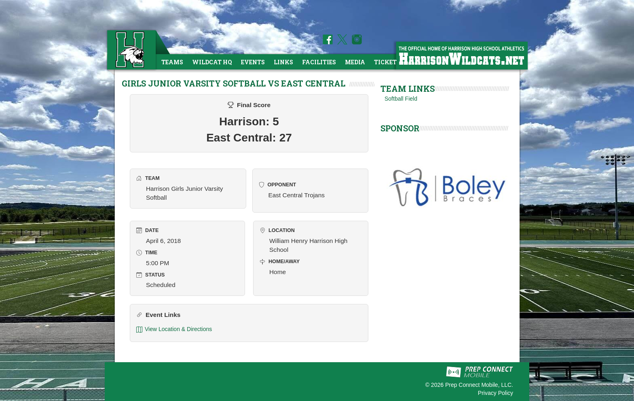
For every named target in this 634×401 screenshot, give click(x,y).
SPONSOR (399, 128)
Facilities (319, 62)
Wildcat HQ (212, 62)
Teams (172, 62)
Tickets (387, 62)
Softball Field (401, 98)
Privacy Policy (495, 393)
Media (355, 62)
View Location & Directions (174, 329)
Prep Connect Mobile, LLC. (479, 385)
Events (253, 62)
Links (283, 62)
